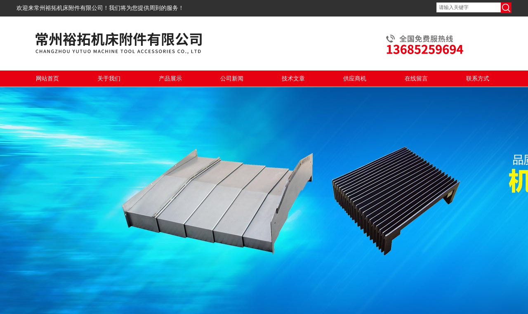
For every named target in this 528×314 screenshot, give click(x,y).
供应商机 (354, 79)
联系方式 (477, 79)
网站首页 (47, 79)
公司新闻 (231, 79)
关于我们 (108, 79)
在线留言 (416, 79)
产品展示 (170, 79)
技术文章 (293, 79)
